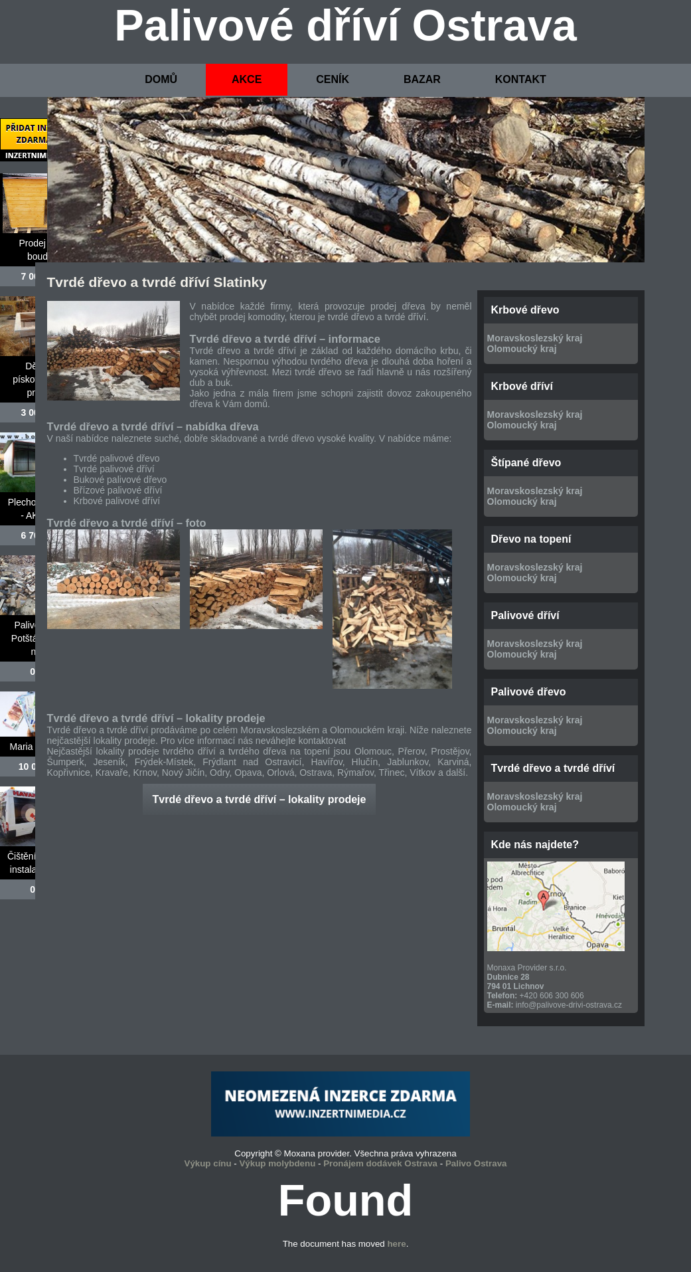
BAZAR (422, 79)
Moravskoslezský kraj (535, 338)
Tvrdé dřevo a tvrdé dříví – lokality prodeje (259, 799)
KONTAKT (520, 79)
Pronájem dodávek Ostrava (380, 1163)
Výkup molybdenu (277, 1163)
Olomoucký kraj (522, 348)
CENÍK (332, 79)
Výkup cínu (208, 1163)
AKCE (247, 79)
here (396, 1244)
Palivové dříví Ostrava (345, 25)
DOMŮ (161, 79)
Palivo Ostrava (476, 1163)
